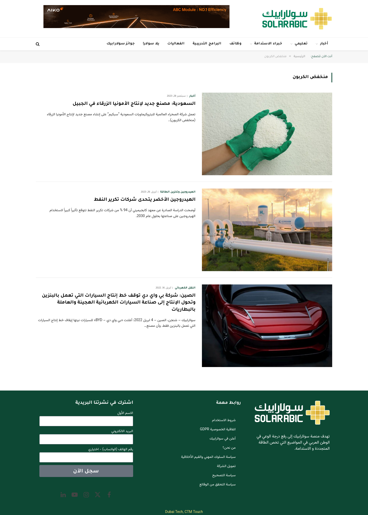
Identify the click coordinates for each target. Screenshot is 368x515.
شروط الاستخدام (224, 420)
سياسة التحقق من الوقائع (217, 484)
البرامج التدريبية (207, 44)
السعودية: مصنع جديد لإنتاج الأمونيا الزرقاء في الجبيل (134, 104)
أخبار (324, 44)
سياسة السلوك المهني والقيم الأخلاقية (208, 457)
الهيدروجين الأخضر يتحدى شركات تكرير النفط (144, 200)
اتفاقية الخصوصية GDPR (218, 429)
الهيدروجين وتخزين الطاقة (177, 192)
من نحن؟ (229, 448)
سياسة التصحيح (224, 475)
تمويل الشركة (226, 466)
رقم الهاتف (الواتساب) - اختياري (110, 449)
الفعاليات (176, 44)
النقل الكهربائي (185, 288)
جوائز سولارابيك (121, 44)
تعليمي (301, 44)
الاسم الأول (125, 413)
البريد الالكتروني (122, 431)
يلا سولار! (151, 44)
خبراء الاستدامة (268, 44)
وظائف (235, 44)
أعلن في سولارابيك (223, 439)
